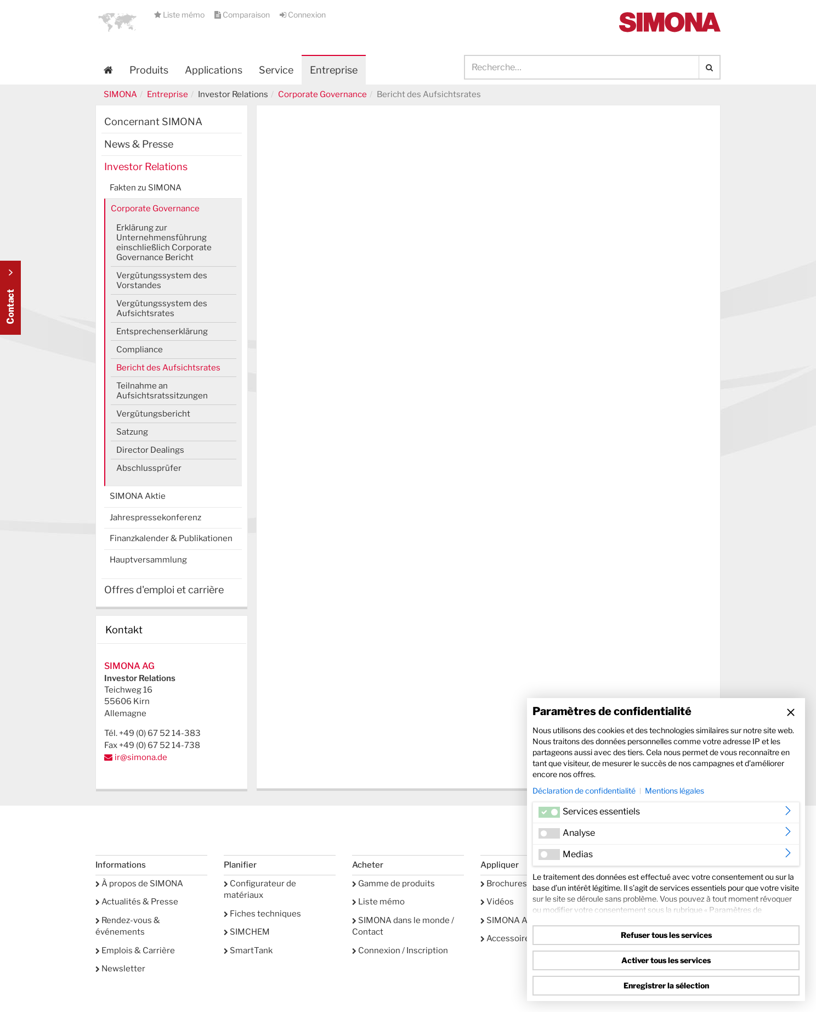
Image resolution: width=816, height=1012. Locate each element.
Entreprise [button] (334, 70)
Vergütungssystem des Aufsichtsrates (161, 308)
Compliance (139, 350)
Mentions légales (674, 790)
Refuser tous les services (666, 935)
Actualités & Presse (136, 902)
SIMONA (120, 94)
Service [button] (276, 70)
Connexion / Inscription (400, 950)
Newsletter (120, 969)
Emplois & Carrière (135, 950)
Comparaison (242, 14)
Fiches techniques (262, 914)
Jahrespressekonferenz (155, 517)
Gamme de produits (393, 884)
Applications (213, 70)
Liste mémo (180, 14)
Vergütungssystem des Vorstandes (161, 280)
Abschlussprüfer (149, 468)
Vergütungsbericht (153, 414)
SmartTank (248, 950)
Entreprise (167, 94)
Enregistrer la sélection (666, 985)
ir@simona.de (141, 757)
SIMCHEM (247, 932)
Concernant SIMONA (153, 121)
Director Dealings (150, 450)
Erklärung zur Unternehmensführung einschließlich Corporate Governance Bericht (164, 242)
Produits (148, 70)
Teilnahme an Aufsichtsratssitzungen (162, 391)
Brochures (503, 884)
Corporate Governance (322, 94)
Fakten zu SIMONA (146, 188)
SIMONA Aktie (138, 496)
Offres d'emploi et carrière (164, 589)
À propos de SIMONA (139, 884)
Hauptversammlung (148, 560)
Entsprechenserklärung (162, 331)
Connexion (303, 14)
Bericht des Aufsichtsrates (168, 368)
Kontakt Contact (10, 298)
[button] (117, 22)
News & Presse (138, 144)
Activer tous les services (666, 960)
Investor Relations (146, 166)
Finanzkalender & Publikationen (171, 538)
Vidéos (497, 902)
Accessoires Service (522, 938)
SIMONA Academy (519, 920)
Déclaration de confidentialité (584, 790)
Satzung (132, 432)
